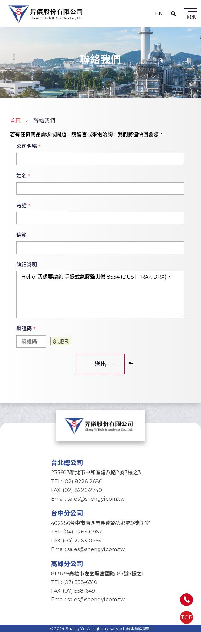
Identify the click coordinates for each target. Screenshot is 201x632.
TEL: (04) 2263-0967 (76, 532)
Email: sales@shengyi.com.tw (88, 499)
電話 (23, 205)
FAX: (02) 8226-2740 (76, 490)
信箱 (21, 235)
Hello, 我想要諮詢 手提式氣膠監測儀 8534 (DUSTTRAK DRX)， (100, 294)
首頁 (15, 120)
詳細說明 (26, 265)
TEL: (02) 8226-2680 (77, 481)
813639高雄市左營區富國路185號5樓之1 (97, 574)
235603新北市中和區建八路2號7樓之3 (96, 473)
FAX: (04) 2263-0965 (76, 541)
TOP (187, 617)
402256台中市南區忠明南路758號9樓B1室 (100, 523)
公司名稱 (28, 146)
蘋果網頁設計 (138, 628)
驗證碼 (26, 329)
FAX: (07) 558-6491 (74, 591)
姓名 (23, 176)
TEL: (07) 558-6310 (74, 582)
